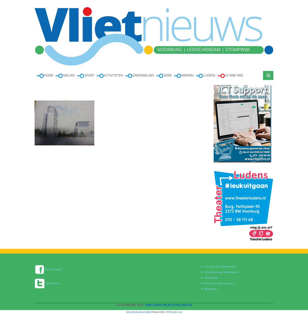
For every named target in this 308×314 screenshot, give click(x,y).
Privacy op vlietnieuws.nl (219, 283)
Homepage (211, 277)
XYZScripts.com (174, 312)
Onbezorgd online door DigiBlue (168, 305)
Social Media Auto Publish (139, 312)
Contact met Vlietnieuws (220, 266)
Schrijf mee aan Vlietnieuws (221, 272)
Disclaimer (210, 288)
